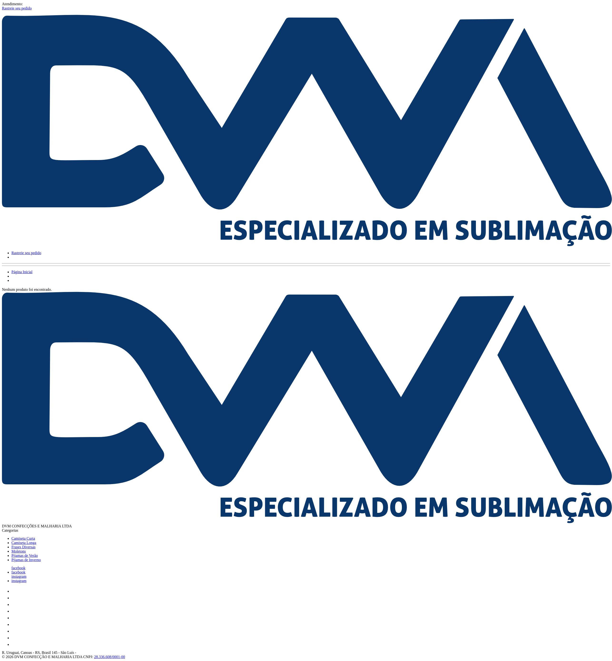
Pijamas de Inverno (26, 560)
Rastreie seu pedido (17, 8)
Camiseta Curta (23, 538)
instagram (18, 576)
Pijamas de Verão (24, 556)
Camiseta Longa (23, 543)
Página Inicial (21, 272)
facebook (18, 568)
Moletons (18, 551)
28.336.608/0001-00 (109, 657)
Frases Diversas (23, 547)
